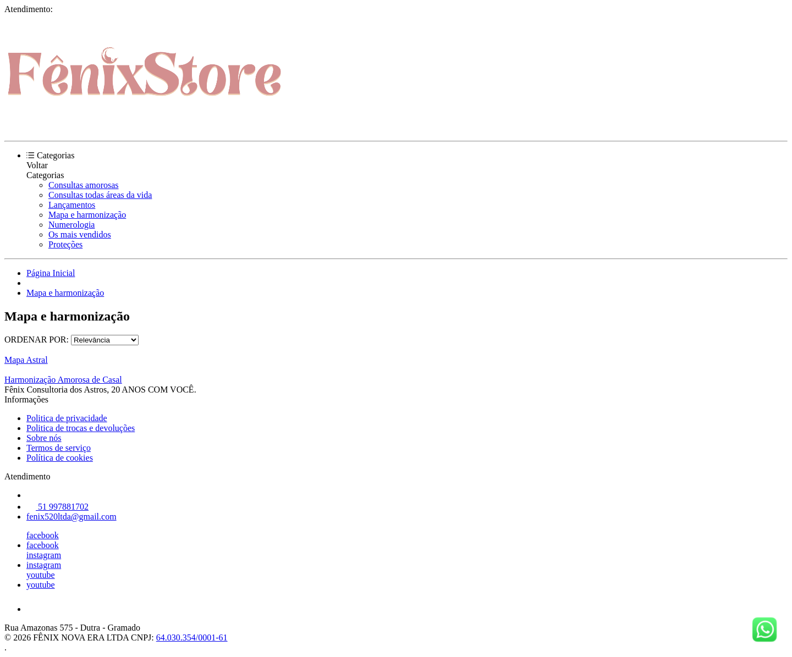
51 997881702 (57, 506)
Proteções (65, 244)
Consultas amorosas (83, 185)
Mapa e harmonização (87, 214)
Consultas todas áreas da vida (100, 195)
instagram (43, 555)
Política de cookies (59, 457)
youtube (40, 574)
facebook (42, 535)
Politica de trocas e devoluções (80, 428)
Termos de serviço (58, 447)
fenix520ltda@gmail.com (71, 516)
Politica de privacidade (66, 418)
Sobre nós (44, 438)
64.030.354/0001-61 (192, 637)
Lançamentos (71, 204)
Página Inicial (50, 273)
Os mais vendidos (79, 234)
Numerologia (71, 224)
